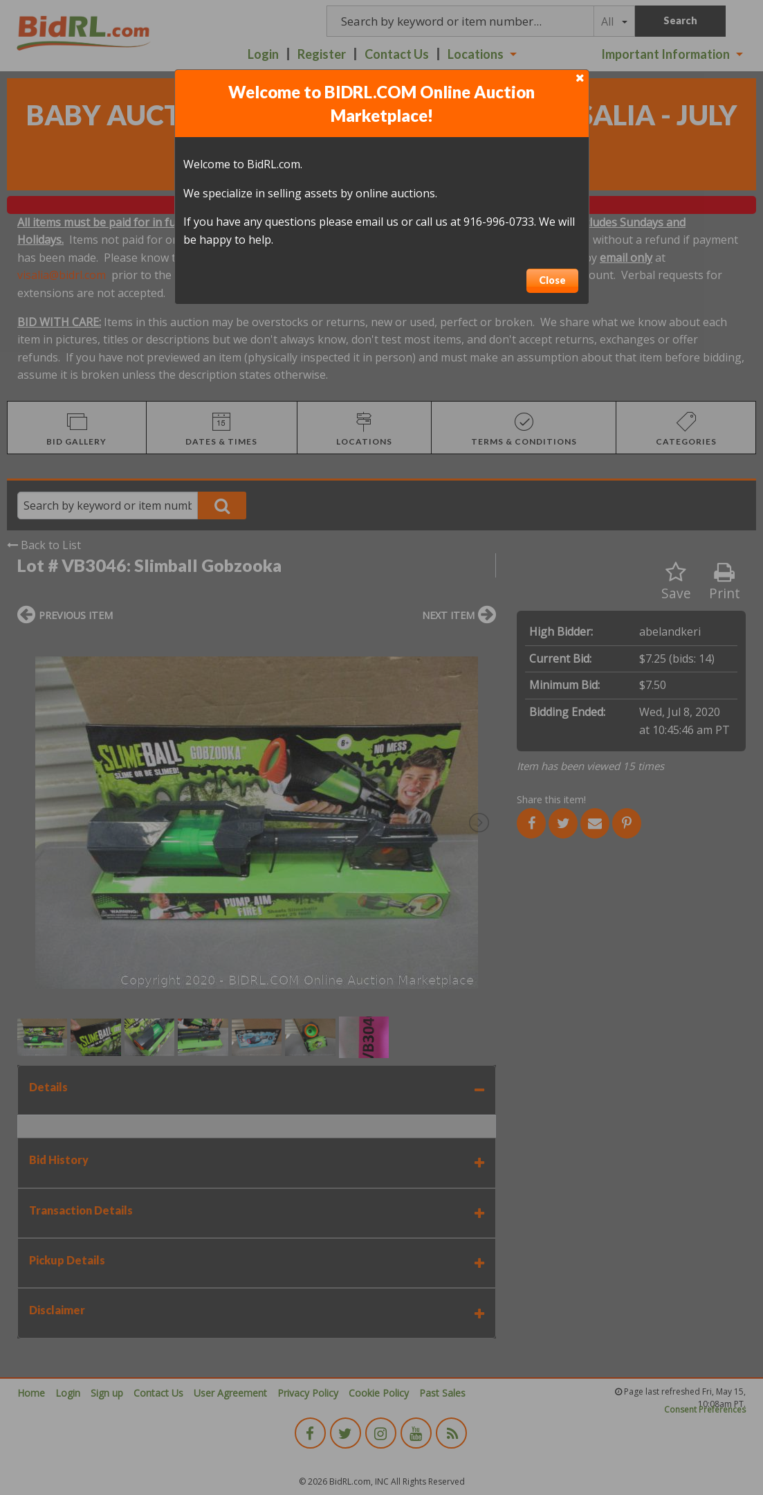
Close (552, 280)
